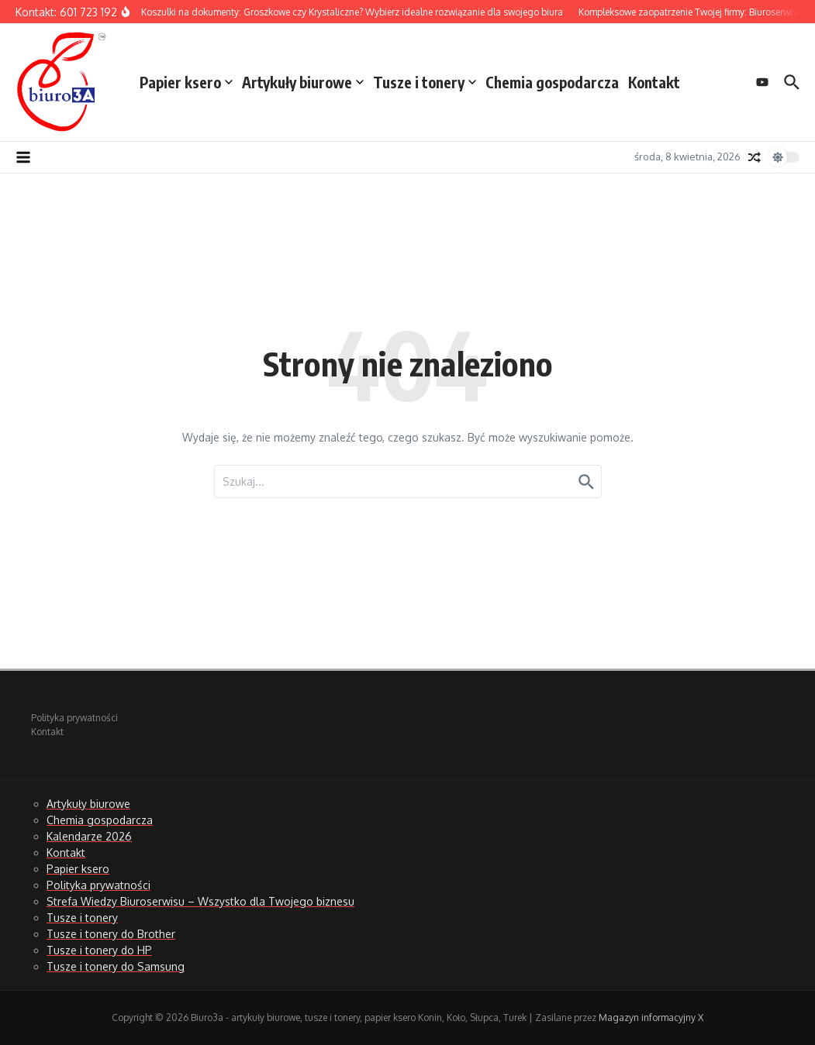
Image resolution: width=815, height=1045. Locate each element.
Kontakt (654, 82)
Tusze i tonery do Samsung (116, 966)
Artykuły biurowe (303, 82)
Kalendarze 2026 (89, 836)
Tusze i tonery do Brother (111, 933)
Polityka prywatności (74, 718)
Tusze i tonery (424, 82)
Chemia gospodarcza (552, 82)
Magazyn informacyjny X (651, 1017)
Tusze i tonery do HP (99, 950)
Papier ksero (186, 82)
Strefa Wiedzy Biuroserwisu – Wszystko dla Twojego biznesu (200, 901)
